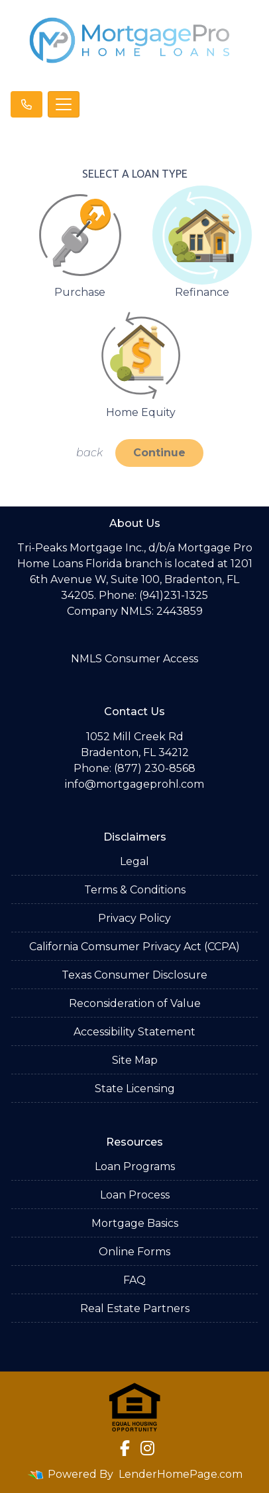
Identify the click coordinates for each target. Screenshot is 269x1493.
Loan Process (135, 1195)
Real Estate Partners (134, 1308)
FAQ (134, 1280)
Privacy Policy (134, 918)
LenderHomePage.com (180, 1474)
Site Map (135, 1060)
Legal (134, 861)
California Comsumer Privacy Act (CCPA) (134, 946)
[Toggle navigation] (64, 104)
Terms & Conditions (135, 890)
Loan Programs (135, 1166)
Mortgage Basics (134, 1223)
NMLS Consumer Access (134, 658)
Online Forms (134, 1251)
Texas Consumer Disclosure (134, 975)
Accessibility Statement (134, 1031)
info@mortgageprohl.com (134, 784)
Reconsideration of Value (135, 1003)
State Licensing (135, 1088)
